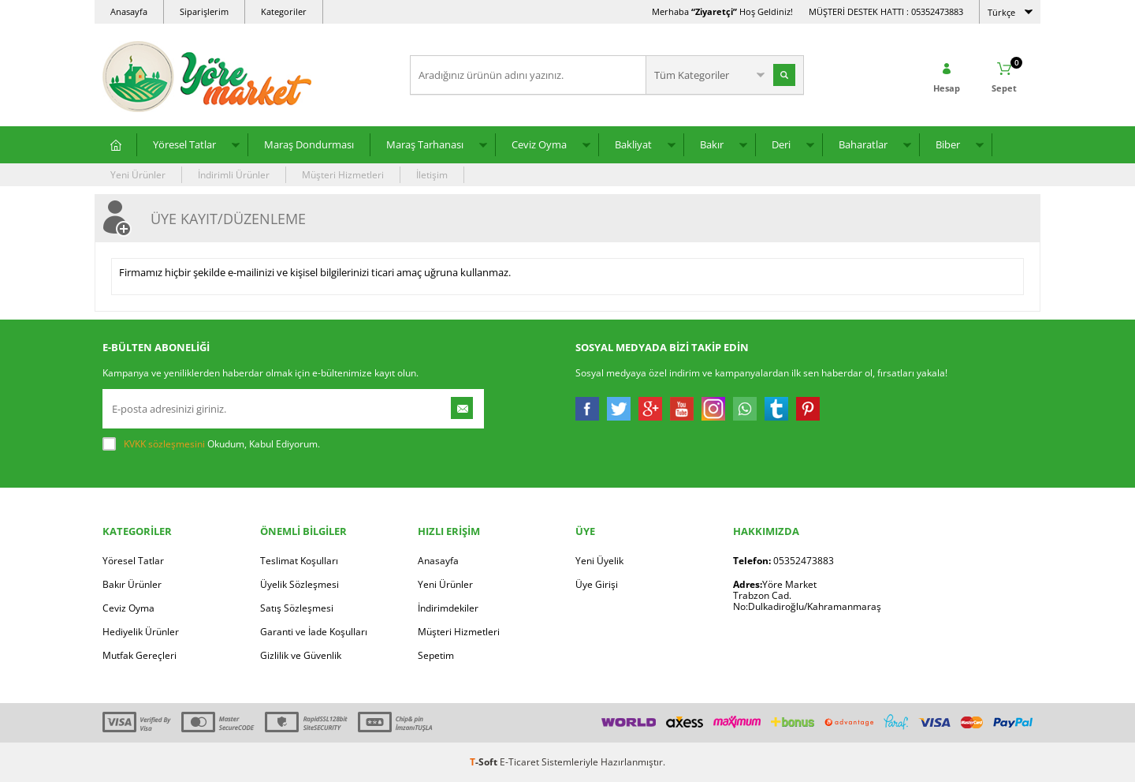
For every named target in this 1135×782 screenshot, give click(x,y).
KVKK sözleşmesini (164, 444)
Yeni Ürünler (138, 174)
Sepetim (436, 655)
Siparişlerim (204, 11)
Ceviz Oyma (539, 144)
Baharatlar (863, 144)
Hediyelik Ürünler (140, 631)
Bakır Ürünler (132, 584)
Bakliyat (633, 144)
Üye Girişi (596, 584)
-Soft (485, 762)
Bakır (712, 144)
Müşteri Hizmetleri (343, 174)
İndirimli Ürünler (234, 174)
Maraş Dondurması (309, 144)
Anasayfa (128, 11)
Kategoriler (284, 11)
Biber (948, 144)
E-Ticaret (519, 762)
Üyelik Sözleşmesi (299, 584)
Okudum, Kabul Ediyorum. (211, 444)
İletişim (432, 174)
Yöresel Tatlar (184, 144)
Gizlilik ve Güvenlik (300, 655)
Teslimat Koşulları (299, 560)
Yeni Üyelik (599, 560)
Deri (781, 144)
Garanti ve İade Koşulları (313, 631)
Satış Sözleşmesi (296, 608)
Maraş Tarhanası (424, 144)
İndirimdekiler (448, 608)
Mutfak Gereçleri (139, 655)
